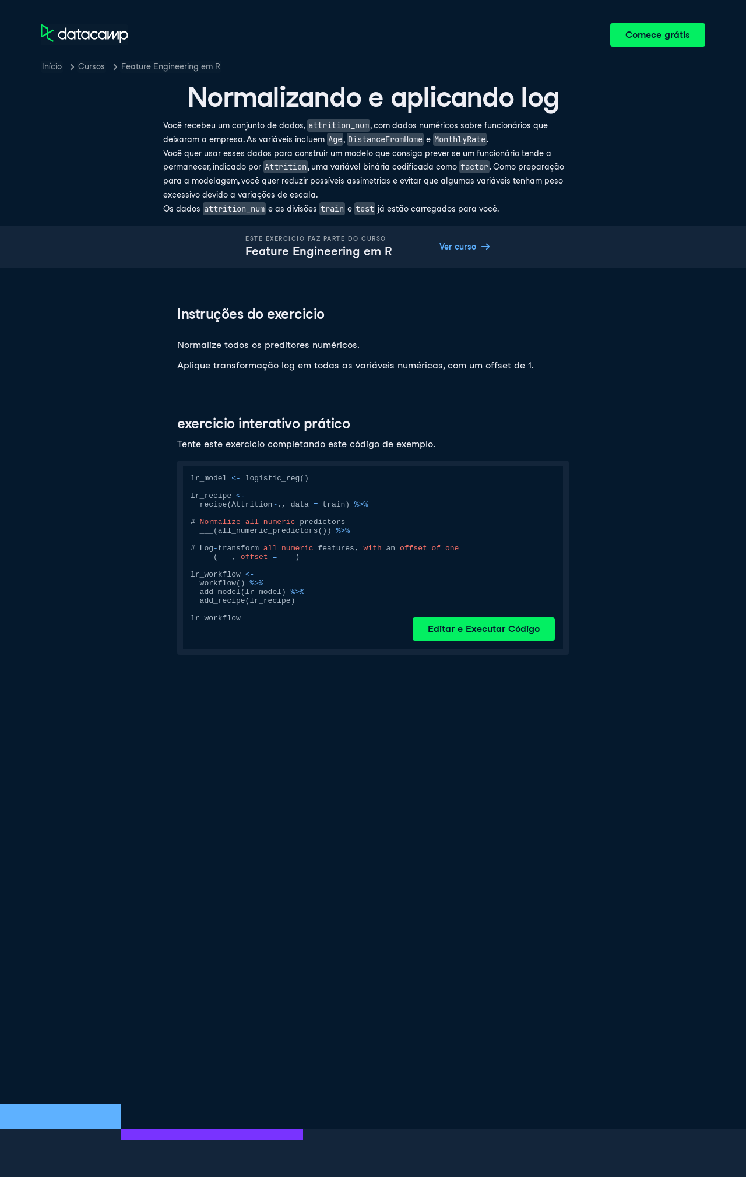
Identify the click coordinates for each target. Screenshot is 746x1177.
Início (52, 66)
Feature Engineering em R (170, 66)
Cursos (91, 66)
